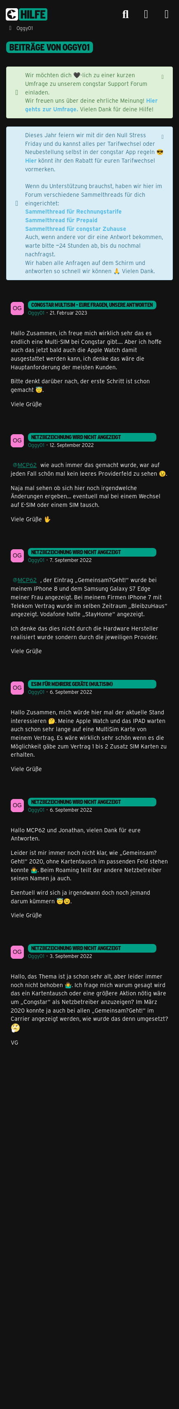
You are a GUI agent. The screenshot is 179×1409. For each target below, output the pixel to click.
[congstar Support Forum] (26, 14)
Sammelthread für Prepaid (61, 220)
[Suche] (125, 14)
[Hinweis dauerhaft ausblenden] (163, 76)
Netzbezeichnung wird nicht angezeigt (76, 437)
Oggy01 (36, 312)
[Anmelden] (146, 14)
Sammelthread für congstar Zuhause (75, 229)
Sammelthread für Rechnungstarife (73, 211)
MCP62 (27, 465)
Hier (31, 160)
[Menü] (166, 14)
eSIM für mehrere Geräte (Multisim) (72, 684)
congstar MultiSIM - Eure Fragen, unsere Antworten (92, 305)
